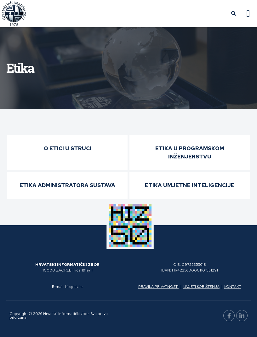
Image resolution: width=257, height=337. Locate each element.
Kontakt (232, 286)
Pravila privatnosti (158, 286)
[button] (248, 14)
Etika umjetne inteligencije (189, 185)
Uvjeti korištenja (201, 286)
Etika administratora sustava (67, 185)
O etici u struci (67, 148)
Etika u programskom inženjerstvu (189, 152)
